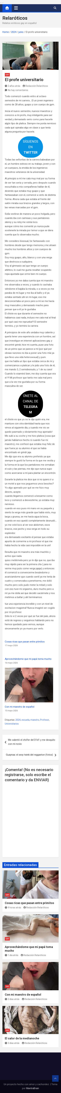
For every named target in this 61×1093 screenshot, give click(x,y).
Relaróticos (14, 18)
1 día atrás (11, 955)
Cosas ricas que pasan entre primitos (25, 641)
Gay (7, 75)
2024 (18, 720)
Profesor (44, 720)
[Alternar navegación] (16, 8)
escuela (25, 720)
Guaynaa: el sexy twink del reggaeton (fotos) (29, 754)
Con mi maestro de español (19, 706)
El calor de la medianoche (22, 1038)
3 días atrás (12, 1043)
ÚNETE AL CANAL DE (30, 404)
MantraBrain (32, 1088)
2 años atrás (12, 86)
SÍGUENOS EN (30, 147)
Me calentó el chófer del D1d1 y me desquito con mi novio (31, 742)
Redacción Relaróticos (35, 86)
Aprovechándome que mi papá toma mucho (28, 658)
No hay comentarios (18, 90)
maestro (34, 720)
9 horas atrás (13, 907)
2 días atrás (12, 999)
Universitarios (12, 723)
